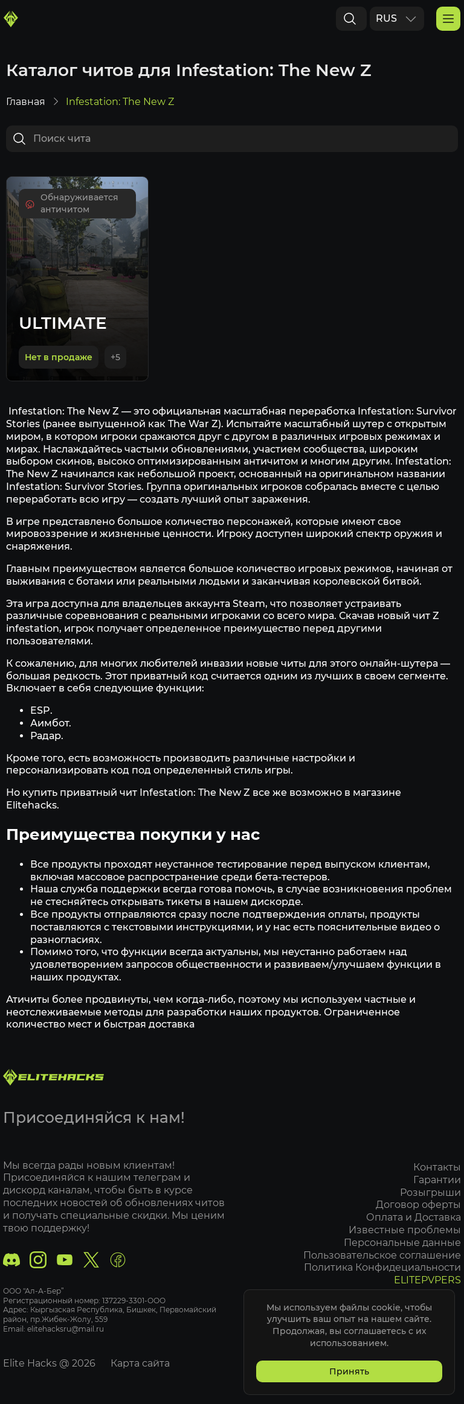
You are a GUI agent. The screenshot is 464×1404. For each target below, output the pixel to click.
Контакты (437, 1167)
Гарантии (437, 1180)
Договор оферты (418, 1205)
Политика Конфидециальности (382, 1268)
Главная (25, 103)
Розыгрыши (430, 1192)
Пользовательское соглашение (382, 1255)
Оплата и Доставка (413, 1218)
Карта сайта (140, 1363)
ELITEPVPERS (427, 1280)
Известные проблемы (405, 1230)
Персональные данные (402, 1242)
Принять (349, 1371)
